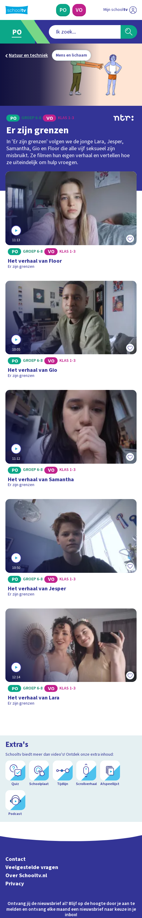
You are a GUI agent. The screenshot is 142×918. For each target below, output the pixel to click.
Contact (15, 859)
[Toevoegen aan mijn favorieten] (130, 238)
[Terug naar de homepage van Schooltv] (16, 10)
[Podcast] (15, 803)
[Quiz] (15, 774)
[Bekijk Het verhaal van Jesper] (71, 550)
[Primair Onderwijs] (63, 10)
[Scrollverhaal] (86, 774)
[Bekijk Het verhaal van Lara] (71, 659)
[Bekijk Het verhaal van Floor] (71, 222)
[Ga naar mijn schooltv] (120, 10)
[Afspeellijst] (110, 774)
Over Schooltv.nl (26, 876)
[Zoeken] (129, 32)
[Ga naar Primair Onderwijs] (19, 32)
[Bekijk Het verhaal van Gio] (71, 331)
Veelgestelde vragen (31, 867)
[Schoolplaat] (39, 774)
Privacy (14, 884)
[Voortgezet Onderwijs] (79, 10)
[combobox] (85, 32)
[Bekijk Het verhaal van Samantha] (71, 440)
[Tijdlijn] (63, 774)
